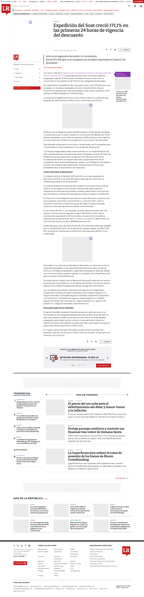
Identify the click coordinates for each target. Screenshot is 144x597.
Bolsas (18, 425)
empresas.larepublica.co (52, 586)
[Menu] (13, 10)
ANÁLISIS (74, 10)
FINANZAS (18, 10)
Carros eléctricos (76, 14)
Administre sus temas (22, 88)
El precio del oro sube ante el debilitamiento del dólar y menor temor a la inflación (96, 407)
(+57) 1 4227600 (19, 556)
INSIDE (116, 10)
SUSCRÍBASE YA (103, 365)
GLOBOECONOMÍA (51, 10)
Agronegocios (42, 549)
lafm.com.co (93, 588)
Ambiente (113, 520)
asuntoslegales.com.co (21, 586)
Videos (56, 575)
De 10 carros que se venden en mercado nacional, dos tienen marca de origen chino (27, 461)
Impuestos (98, 14)
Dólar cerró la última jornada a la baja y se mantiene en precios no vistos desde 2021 (28, 429)
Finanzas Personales (60, 563)
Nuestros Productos (96, 551)
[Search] (129, 6)
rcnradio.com (70, 588)
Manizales (59, 14)
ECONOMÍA (27, 10)
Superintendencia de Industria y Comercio (103, 566)
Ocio (71, 568)
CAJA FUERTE (97, 10)
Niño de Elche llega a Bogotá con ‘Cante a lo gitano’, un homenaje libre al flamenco (79, 526)
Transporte (20, 399)
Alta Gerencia (58, 549)
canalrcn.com (59, 588)
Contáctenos (94, 554)
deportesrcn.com (19, 591)
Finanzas (40, 563)
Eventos (72, 561)
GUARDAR (124, 50)
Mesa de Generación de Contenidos (101, 549)
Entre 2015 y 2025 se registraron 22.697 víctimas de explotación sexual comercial (80, 510)
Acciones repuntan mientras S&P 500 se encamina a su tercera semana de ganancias (39, 510)
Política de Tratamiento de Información (102, 561)
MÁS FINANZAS (120, 478)
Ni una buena (21, 450)
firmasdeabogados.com (70, 586)
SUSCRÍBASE (138, 1)
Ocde (91, 14)
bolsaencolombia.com (87, 586)
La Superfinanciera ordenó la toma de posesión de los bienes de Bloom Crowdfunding (95, 456)
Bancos (19, 437)
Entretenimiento (76, 520)
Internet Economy (43, 568)
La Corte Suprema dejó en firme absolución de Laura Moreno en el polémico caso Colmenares (39, 527)
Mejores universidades (40, 14)
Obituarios (57, 568)
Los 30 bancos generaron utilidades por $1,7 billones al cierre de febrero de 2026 (28, 441)
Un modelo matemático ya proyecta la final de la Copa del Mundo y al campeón (27, 418)
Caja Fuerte (58, 551)
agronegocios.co (36, 586)
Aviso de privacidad (96, 556)
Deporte (19, 413)
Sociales (40, 575)
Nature (51, 14)
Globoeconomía (75, 563)
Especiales (57, 561)
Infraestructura (58, 566)
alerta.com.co (103, 588)
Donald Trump (108, 14)
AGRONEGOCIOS (64, 10)
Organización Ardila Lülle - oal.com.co (123, 586)
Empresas (41, 561)
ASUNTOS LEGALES (85, 10)
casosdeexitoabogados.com (23, 588)
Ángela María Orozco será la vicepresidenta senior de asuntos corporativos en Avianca (28, 405)
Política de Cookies (96, 563)
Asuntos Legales (43, 551)
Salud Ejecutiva (75, 571)
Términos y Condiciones (97, 559)
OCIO (42, 10)
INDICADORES (108, 10)
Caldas (66, 14)
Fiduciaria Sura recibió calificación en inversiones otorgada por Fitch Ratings (119, 510)
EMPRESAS (35, 10)
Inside (72, 566)
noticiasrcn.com (82, 588)
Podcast (40, 571)
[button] (46, 358)
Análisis (72, 549)
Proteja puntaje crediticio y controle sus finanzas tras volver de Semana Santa (96, 430)
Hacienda (73, 504)
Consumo (41, 556)
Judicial (32, 520)
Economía (73, 556)
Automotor (20, 455)
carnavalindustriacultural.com (43, 588)
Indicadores (41, 566)
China (86, 14)
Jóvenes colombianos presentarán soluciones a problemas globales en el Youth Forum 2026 (120, 526)
